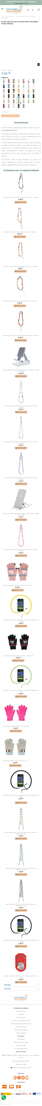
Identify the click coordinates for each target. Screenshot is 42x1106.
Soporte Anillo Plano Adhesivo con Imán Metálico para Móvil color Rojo (21, 976)
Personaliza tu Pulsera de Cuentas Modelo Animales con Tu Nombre (20, 197)
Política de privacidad (21, 1030)
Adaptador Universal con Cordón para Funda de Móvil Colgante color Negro (21, 796)
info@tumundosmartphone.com (21, 1067)
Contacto (21, 1014)
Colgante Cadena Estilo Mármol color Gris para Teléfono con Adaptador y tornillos (21, 905)
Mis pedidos (21, 1039)
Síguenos (21, 1073)
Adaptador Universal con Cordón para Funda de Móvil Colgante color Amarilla (21, 620)
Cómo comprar (21, 1017)
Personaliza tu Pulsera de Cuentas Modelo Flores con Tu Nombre (20, 232)
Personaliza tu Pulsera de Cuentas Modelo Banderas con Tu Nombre (20, 335)
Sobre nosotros (21, 1011)
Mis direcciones (21, 1045)
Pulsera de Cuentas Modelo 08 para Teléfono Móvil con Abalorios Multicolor (21, 550)
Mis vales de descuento (21, 1042)
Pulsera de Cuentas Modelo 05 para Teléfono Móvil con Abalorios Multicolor (21, 406)
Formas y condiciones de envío (21, 1020)
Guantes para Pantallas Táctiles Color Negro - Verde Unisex (18, 655)
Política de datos (21, 1033)
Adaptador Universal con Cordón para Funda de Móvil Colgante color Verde (21, 691)
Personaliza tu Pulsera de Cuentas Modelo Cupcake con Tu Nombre (20, 266)
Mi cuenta (21, 1036)
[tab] (21, 985)
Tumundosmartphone (21, 1008)
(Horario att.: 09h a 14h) (21, 1061)
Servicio (7, 989)
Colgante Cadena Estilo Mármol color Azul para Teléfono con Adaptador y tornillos (21, 869)
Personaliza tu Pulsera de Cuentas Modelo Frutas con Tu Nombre (20, 301)
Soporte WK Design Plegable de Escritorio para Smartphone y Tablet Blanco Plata (21, 514)
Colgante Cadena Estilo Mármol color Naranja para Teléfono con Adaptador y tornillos (21, 833)
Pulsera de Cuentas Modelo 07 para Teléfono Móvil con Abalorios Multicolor (21, 478)
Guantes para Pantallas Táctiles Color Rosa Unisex (16, 726)
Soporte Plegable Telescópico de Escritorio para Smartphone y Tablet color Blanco (21, 370)
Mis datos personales (21, 1048)
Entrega (7, 985)
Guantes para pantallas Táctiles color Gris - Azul (15, 760)
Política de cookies (21, 1027)
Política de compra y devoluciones (21, 1024)
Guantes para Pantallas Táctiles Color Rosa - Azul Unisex (17, 585)
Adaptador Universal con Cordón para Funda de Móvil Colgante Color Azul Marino (21, 940)
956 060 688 (21, 1064)
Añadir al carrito (26, 1102)
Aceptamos (21, 1082)
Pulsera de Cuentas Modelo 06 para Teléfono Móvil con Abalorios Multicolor (21, 442)
